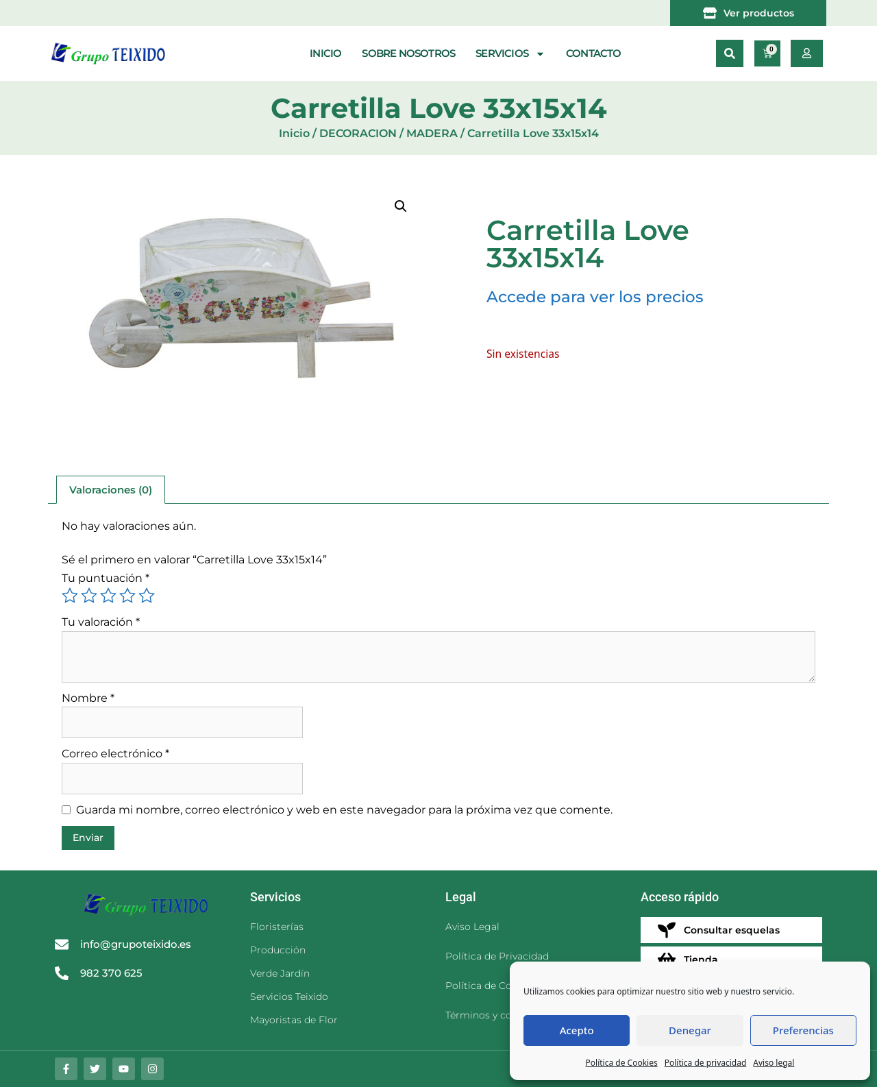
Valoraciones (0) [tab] (110, 489)
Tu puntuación (105, 578)
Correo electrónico (115, 753)
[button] (729, 53)
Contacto (593, 53)
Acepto (577, 1030)
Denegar (690, 1030)
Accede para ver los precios (595, 296)
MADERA (432, 133)
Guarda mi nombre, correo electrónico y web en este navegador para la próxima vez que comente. (344, 809)
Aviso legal (773, 1062)
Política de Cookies (622, 1062)
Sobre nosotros (408, 53)
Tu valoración (101, 621)
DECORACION (358, 133)
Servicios (510, 54)
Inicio (325, 53)
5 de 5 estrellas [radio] (146, 595)
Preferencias (803, 1030)
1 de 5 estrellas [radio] (70, 595)
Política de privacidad (706, 1062)
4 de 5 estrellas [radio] (127, 595)
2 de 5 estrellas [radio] (89, 595)
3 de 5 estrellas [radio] (108, 595)
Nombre (88, 698)
